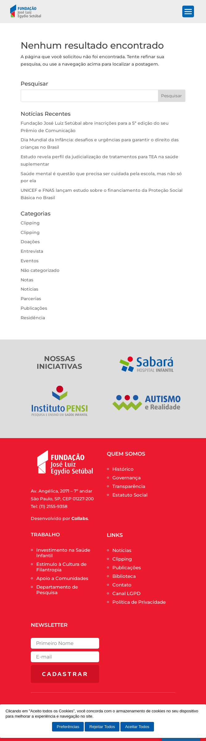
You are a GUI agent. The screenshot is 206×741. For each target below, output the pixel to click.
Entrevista (32, 251)
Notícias (29, 289)
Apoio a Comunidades (62, 578)
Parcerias (31, 298)
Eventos (29, 261)
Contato (121, 585)
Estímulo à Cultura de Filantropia (61, 567)
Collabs (79, 518)
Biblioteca (124, 576)
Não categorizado (40, 270)
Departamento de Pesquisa (57, 589)
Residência (33, 317)
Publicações (34, 308)
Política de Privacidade (139, 602)
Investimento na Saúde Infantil (63, 552)
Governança (126, 478)
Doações (30, 241)
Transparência (128, 486)
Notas (27, 280)
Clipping (30, 223)
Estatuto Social (129, 495)
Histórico (123, 469)
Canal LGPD (126, 593)
